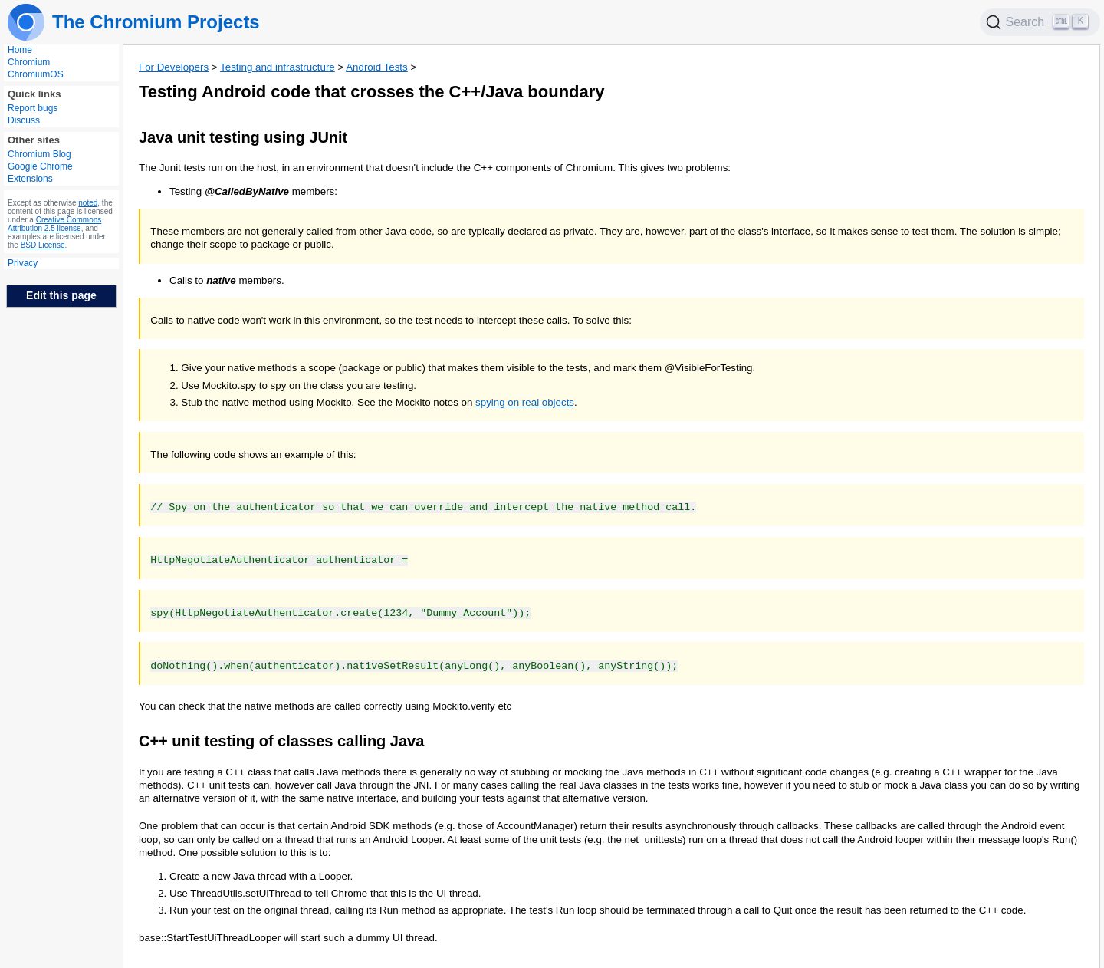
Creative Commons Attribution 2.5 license (54, 224)
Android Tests (377, 67)
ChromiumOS (36, 74)
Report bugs (33, 108)
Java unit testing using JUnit (243, 137)
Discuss (24, 120)
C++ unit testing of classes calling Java (281, 737)
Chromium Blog (39, 154)
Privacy (23, 263)
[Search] (1040, 22)
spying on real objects (524, 402)
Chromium (29, 62)
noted (87, 203)
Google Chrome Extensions (40, 172)
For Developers (174, 67)
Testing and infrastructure (277, 67)
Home (20, 49)
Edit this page (61, 295)
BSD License (43, 245)
